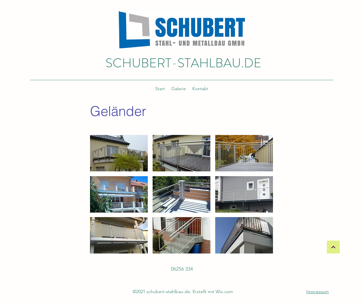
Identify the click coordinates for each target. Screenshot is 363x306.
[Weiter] (333, 247)
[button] (119, 153)
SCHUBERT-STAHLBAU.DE (183, 63)
